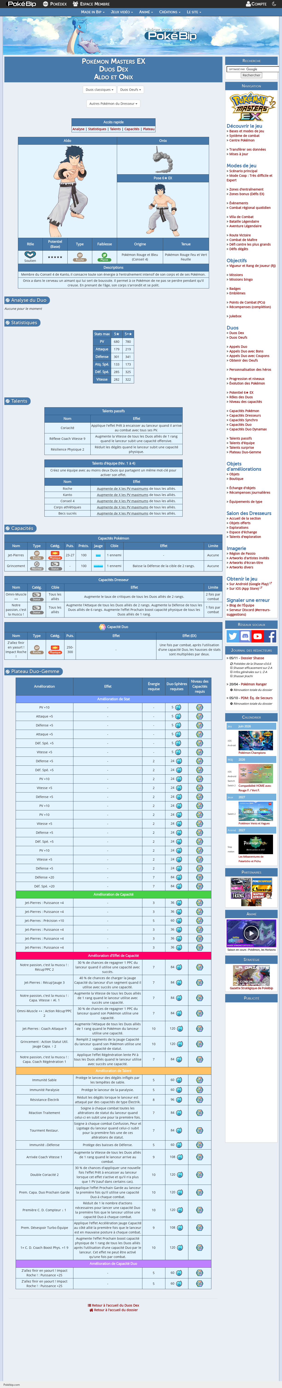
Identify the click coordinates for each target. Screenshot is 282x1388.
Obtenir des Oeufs (243, 360)
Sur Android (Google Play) (250, 584)
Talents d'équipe (242, 443)
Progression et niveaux (246, 379)
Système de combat (244, 135)
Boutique (236, 479)
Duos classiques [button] (99, 89)
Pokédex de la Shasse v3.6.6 (252, 664)
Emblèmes (237, 293)
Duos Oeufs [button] (130, 89)
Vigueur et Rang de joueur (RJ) (252, 265)
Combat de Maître (243, 240)
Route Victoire (240, 235)
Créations (170, 12)
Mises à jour (238, 154)
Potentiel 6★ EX (241, 392)
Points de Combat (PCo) (247, 302)
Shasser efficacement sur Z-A (252, 668)
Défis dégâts (238, 249)
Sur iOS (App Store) (245, 588)
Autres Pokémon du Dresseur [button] (113, 103)
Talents (115, 129)
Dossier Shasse (252, 658)
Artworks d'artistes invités (249, 558)
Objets (234, 474)
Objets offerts (239, 523)
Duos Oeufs (238, 337)
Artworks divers (241, 567)
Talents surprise (241, 447)
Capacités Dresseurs (245, 415)
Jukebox (235, 316)
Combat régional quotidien (250, 207)
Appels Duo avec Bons (246, 351)
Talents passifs (240, 438)
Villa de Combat (241, 217)
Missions (236, 275)
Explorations (238, 527)
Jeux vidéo (122, 12)
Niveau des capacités (245, 401)
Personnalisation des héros (250, 369)
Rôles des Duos (241, 397)
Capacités (131, 129)
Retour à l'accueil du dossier (113, 1310)
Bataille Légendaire (244, 221)
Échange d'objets (242, 488)
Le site (194, 12)
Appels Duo (238, 346)
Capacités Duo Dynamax (248, 429)
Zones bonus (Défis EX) (246, 194)
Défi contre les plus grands (250, 244)
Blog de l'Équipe (241, 605)
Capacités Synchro (243, 420)
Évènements (238, 203)
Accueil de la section (245, 518)
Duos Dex (236, 333)
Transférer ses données (247, 149)
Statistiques (97, 129)
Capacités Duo (240, 424)
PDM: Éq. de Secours (257, 698)
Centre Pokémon (242, 140)
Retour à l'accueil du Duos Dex (113, 1305)
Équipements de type (245, 501)
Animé (146, 12)
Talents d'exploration (245, 537)
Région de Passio (242, 553)
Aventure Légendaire (245, 226)
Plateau (149, 129)
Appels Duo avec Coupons (249, 356)
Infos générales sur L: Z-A (250, 672)
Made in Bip (93, 12)
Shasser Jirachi (243, 676)
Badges (235, 288)
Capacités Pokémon (244, 411)
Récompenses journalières (249, 492)
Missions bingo (241, 279)
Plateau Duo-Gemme (245, 452)
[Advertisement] (251, 1072)
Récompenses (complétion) (250, 307)
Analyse (78, 129)
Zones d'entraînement (246, 189)
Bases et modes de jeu (246, 131)
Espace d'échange (243, 532)
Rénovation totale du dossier (252, 690)
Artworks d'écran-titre (246, 562)
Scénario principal (243, 171)
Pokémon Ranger (254, 684)
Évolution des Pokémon (247, 383)
